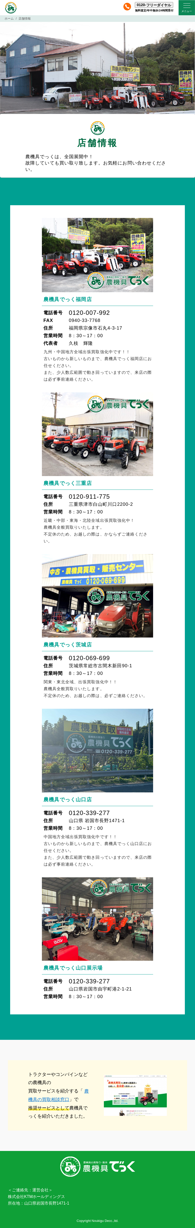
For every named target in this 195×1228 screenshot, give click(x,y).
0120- (154, 5)
